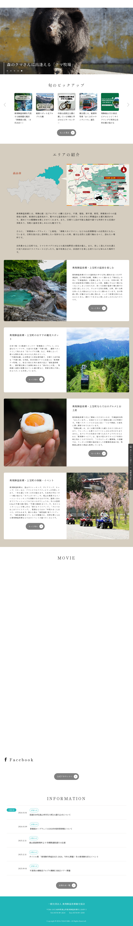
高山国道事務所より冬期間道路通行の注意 (47, 842)
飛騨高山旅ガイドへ (131, 479)
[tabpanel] (66, 41)
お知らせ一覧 (64, 885)
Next (126, 41)
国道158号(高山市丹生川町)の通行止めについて (50, 814)
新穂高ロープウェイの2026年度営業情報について (51, 828)
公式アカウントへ (64, 776)
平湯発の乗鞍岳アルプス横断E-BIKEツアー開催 (50, 870)
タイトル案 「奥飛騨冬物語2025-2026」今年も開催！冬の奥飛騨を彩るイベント (64, 856)
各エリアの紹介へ (131, 457)
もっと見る (64, 132)
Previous (7, 41)
